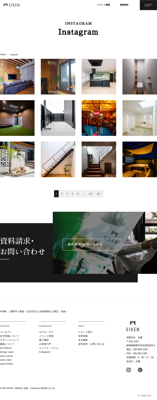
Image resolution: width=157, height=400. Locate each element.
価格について (7, 344)
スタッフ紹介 (85, 332)
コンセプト (6, 332)
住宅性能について (9, 336)
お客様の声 (45, 344)
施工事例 (44, 340)
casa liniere (6, 364)
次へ (99, 194)
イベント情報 (103, 5)
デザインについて (9, 340)
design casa (6, 352)
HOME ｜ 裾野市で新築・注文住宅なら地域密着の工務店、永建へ (34, 311)
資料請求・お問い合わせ (91, 344)
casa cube (5, 360)
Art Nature (6, 348)
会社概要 (83, 340)
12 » (91, 194)
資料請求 (124, 5)
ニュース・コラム (48, 348)
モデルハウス (46, 332)
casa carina (6, 356)
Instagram (44, 352)
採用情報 (83, 336)
